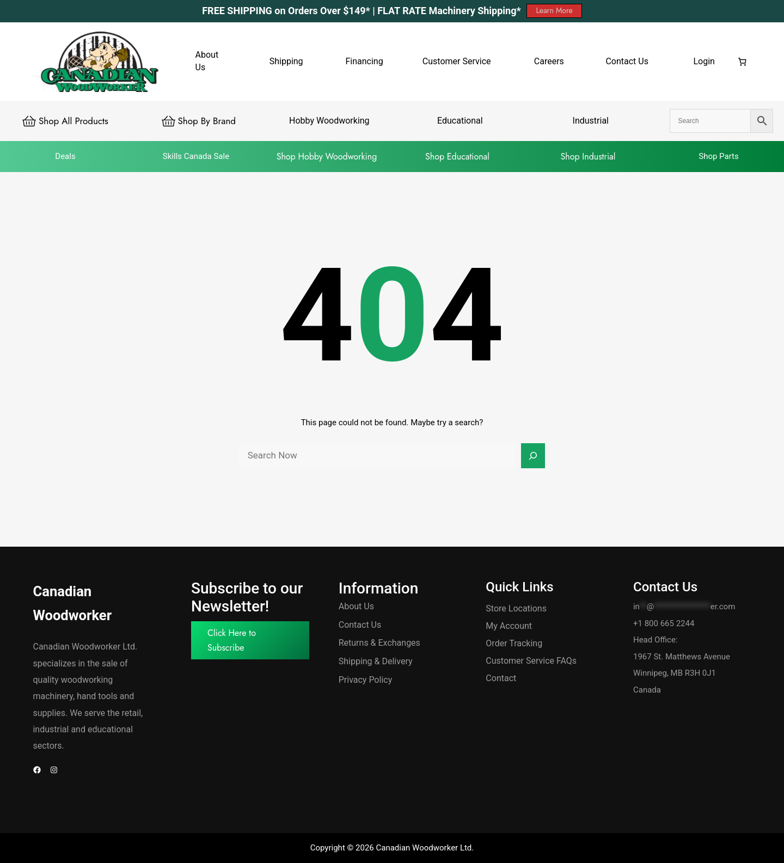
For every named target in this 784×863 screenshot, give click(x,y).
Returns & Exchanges (379, 643)
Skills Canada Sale (196, 156)
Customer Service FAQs (531, 661)
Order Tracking (514, 643)
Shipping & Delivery (376, 661)
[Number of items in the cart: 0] (742, 61)
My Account (509, 626)
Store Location (514, 608)
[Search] (533, 455)
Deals (65, 156)
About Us (356, 606)
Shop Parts (719, 156)
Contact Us (360, 625)
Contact (501, 678)
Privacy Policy (366, 680)
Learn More (554, 10)
